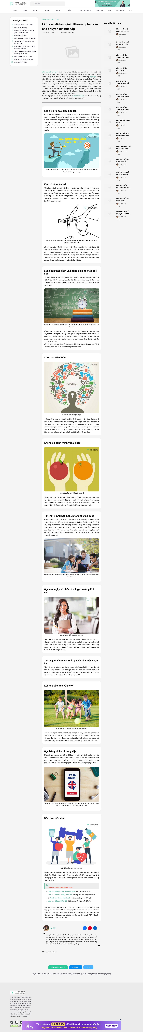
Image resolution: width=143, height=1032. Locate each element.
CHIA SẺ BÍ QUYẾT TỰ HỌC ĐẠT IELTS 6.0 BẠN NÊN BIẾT (123, 214)
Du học (15, 10)
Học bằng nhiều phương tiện (23, 59)
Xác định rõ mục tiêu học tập (23, 25)
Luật (25, 10)
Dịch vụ (47, 10)
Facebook (99, 10)
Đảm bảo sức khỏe (20, 62)
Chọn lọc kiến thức (20, 35)
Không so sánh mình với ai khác (25, 38)
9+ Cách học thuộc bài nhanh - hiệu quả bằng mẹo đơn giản (123, 44)
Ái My (53, 928)
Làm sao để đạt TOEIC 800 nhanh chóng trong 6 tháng (123, 57)
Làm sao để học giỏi (50, 72)
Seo (109, 10)
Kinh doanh (120, 10)
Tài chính (35, 10)
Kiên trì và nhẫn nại (20, 27)
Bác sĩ (58, 10)
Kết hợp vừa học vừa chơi (23, 56)
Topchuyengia (78, 96)
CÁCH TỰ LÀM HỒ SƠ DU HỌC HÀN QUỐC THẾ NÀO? (122, 175)
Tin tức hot (69, 10)
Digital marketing (85, 10)
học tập (93, 77)
